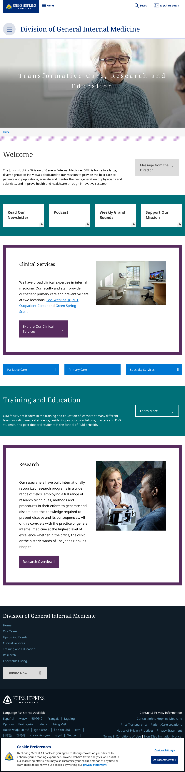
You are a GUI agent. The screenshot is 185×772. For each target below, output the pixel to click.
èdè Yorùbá (62, 730)
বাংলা (77, 730)
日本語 (7, 735)
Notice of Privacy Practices (135, 730)
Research (9, 655)
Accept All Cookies (164, 759)
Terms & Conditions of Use (122, 736)
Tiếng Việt (59, 724)
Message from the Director (154, 167)
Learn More (149, 411)
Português (25, 724)
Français (53, 719)
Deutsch (73, 735)
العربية (58, 735)
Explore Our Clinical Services (38, 329)
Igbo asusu (41, 730)
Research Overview (37, 561)
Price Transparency (134, 724)
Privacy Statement (169, 730)
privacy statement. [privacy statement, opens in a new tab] (95, 764)
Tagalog (69, 719)
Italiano (43, 724)
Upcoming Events (15, 637)
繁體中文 (37, 719)
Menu (48, 7)
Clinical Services (14, 643)
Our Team (10, 631)
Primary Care (78, 370)
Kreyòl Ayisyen (40, 735)
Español (8, 719)
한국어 (20, 735)
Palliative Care (17, 370)
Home (6, 132)
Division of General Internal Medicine (80, 29)
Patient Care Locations (166, 724)
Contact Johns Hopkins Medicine (159, 719)
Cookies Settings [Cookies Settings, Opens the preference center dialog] (164, 750)
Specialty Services (142, 370)
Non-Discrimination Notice (162, 736)
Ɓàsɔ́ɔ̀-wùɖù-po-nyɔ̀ (16, 729)
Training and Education (19, 649)
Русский (8, 724)
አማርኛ (23, 719)
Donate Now (17, 673)
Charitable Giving (15, 661)
